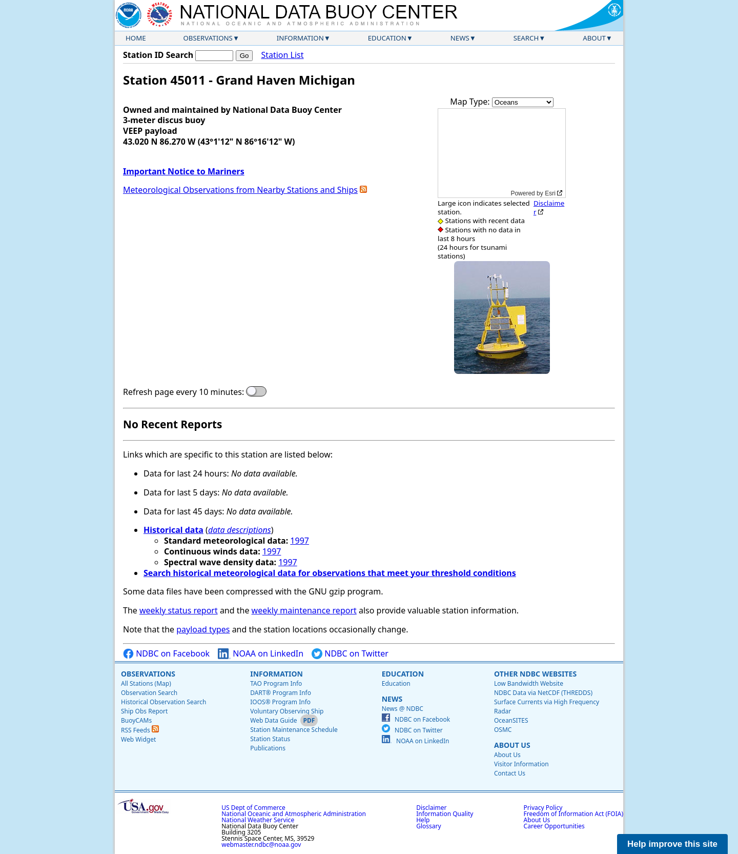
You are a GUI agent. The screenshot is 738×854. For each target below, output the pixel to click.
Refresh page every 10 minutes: (183, 392)
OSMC (502, 729)
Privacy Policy (543, 807)
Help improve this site (672, 844)
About (594, 38)
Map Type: (471, 101)
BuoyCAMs (136, 720)
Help (422, 820)
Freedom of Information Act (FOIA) (573, 813)
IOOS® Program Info (280, 702)
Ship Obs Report (144, 711)
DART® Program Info (280, 692)
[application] (501, 153)
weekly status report (178, 610)
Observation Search (149, 692)
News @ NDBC (402, 708)
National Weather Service (257, 820)
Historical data (173, 529)
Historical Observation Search (163, 702)
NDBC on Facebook (166, 653)
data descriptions (239, 529)
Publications (267, 748)
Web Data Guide (273, 720)
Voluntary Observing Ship (286, 711)
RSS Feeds (140, 730)
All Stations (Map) (146, 683)
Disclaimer (549, 207)
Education (387, 38)
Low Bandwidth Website (528, 683)
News (459, 38)
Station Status (270, 738)
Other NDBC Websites (535, 674)
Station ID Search (158, 55)
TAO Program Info (276, 683)
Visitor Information (521, 764)
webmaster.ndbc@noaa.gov (261, 844)
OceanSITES (511, 720)
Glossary (428, 826)
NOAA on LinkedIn (260, 653)
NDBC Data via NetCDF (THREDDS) (543, 692)
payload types (203, 629)
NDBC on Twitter (350, 653)
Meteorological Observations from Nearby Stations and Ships (240, 189)
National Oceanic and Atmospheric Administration (293, 813)
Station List (282, 55)
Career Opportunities (554, 826)
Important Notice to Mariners (183, 171)
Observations (207, 38)
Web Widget (138, 739)
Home (136, 38)
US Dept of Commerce (253, 807)
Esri (550, 193)
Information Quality (444, 813)
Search (526, 38)
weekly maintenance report (304, 610)
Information (300, 38)
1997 (299, 540)
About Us (512, 745)
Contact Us (509, 773)
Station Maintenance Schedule (294, 729)
